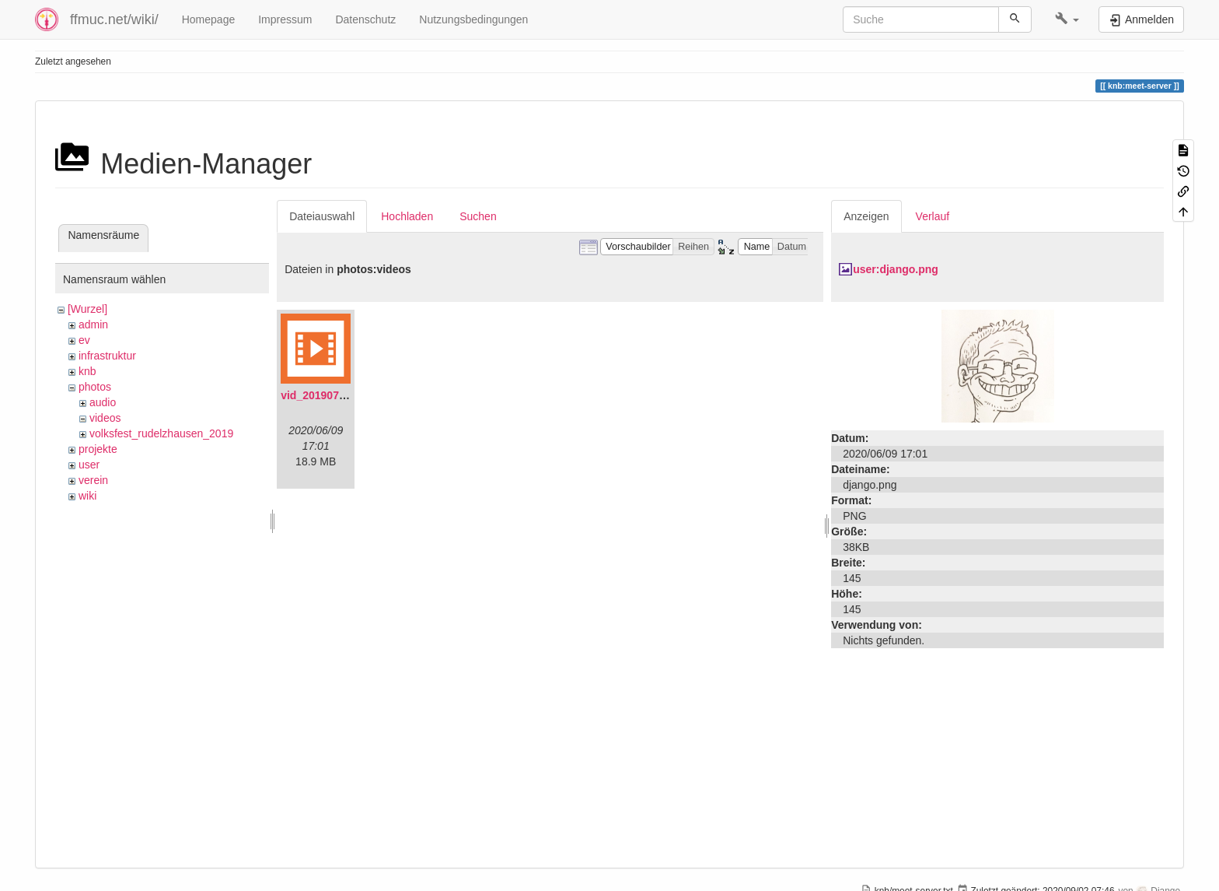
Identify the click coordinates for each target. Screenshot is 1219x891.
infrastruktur (107, 355)
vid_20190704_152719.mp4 (349, 395)
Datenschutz (365, 19)
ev (84, 340)
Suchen (477, 216)
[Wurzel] (87, 309)
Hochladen (407, 216)
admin (93, 324)
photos (95, 387)
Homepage (209, 19)
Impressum (285, 19)
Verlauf (933, 216)
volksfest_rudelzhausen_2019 (161, 433)
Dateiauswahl (322, 216)
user (89, 464)
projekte (98, 449)
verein (93, 480)
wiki (87, 495)
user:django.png (895, 269)
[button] (1067, 19)
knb (87, 371)
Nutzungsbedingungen (473, 19)
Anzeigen (866, 216)
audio (102, 402)
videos (105, 418)
